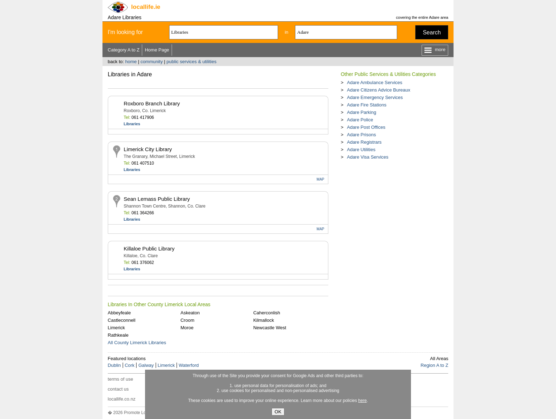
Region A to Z (434, 365)
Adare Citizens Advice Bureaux (378, 90)
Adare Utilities (361, 149)
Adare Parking (361, 112)
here (362, 400)
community (151, 61)
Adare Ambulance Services (374, 82)
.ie (145, 7)
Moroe (187, 327)
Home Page (157, 50)
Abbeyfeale (119, 312)
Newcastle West (269, 327)
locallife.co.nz (121, 399)
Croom (187, 320)
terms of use (120, 379)
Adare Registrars (364, 142)
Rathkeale (118, 335)
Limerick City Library (148, 149)
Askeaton (190, 312)
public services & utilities (192, 61)
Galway (146, 365)
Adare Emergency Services (375, 97)
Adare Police (360, 119)
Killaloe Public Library (149, 249)
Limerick (116, 327)
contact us (118, 389)
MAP (320, 179)
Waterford (189, 365)
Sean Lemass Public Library (157, 199)
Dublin (114, 365)
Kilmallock (263, 320)
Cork (129, 365)
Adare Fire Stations (366, 104)
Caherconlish (266, 312)
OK (277, 411)
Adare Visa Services (367, 157)
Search (432, 32)
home (131, 61)
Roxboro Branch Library (152, 103)
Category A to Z (124, 50)
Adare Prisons (361, 134)
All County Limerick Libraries (137, 342)
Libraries (132, 124)
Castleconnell (121, 320)
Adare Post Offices (366, 127)
